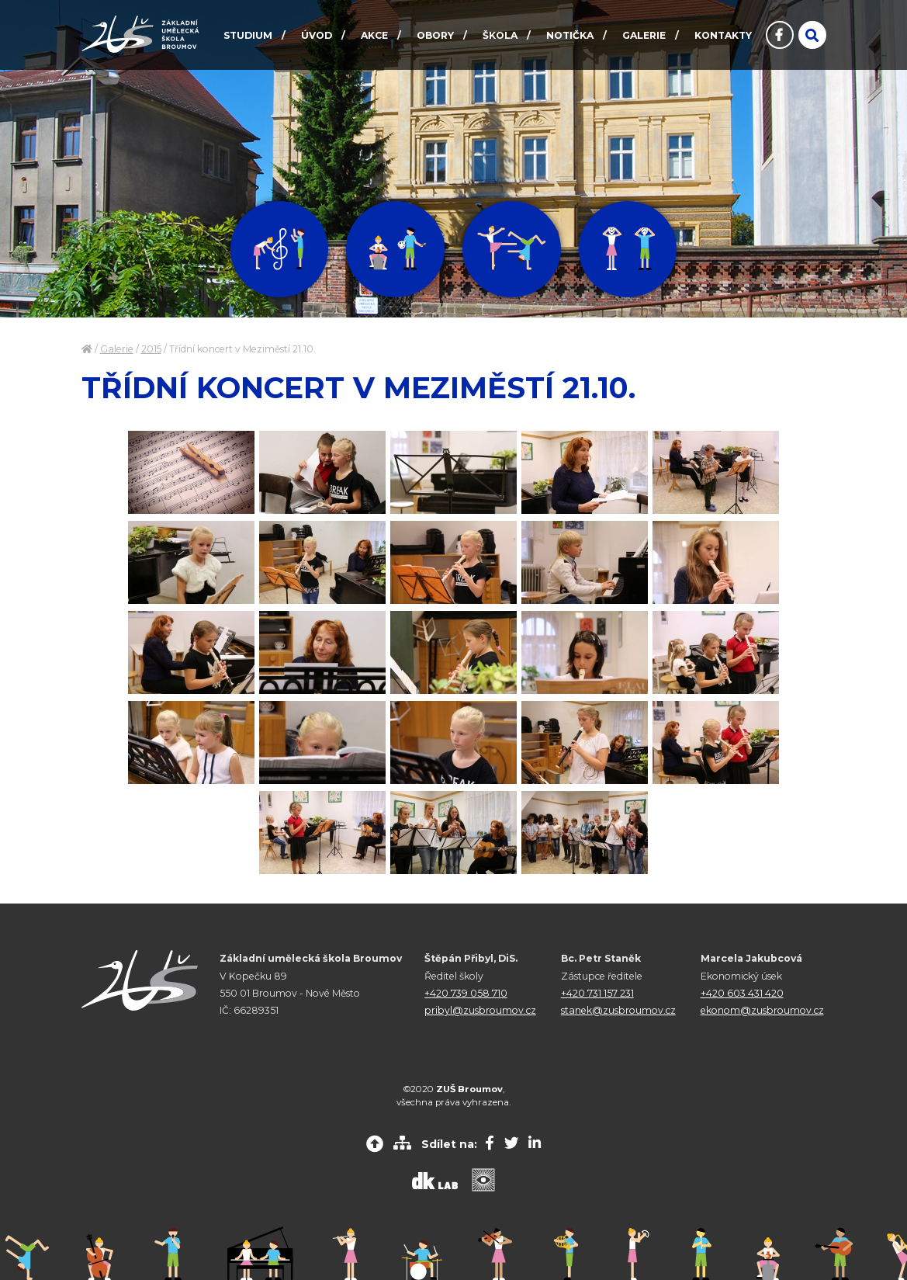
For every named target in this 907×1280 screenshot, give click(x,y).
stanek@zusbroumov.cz (618, 1010)
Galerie (116, 349)
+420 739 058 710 (465, 993)
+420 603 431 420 (742, 993)
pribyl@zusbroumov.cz (480, 1010)
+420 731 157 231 (597, 993)
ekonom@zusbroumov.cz (762, 1010)
